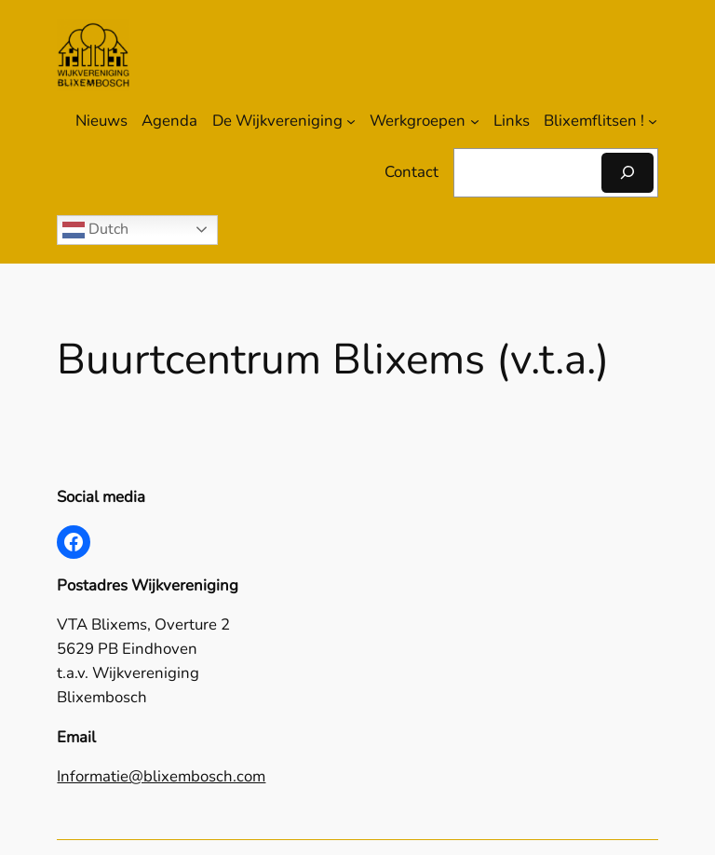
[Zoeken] (627, 173)
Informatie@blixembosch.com (161, 776)
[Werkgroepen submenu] (474, 121)
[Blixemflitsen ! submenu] (652, 121)
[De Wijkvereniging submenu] (351, 121)
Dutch (95, 230)
